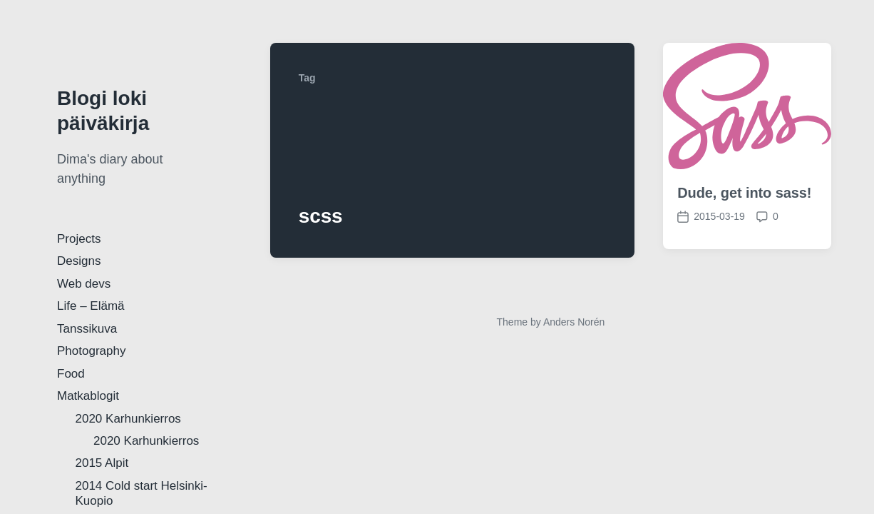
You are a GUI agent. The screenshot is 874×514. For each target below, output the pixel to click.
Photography (91, 351)
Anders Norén (574, 322)
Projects (79, 239)
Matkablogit (88, 396)
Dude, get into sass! (744, 193)
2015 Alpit (102, 463)
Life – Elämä (91, 306)
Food (71, 374)
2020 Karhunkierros (128, 418)
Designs (79, 261)
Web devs (83, 284)
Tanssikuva (87, 329)
